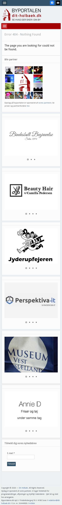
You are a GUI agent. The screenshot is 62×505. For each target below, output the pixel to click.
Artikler (32, 503)
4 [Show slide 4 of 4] (36, 214)
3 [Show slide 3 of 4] (32, 214)
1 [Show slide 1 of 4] (26, 214)
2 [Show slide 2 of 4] (29, 214)
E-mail (11, 453)
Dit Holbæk (23, 488)
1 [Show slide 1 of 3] (27, 159)
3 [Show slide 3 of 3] (34, 159)
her (28, 106)
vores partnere (44, 103)
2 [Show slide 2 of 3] (31, 159)
